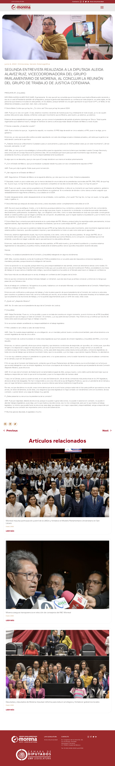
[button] (5, 424)
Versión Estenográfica (40, 64)
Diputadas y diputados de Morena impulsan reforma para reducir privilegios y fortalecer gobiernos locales (52, 702)
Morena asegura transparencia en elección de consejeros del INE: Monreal (38, 612)
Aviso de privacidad (97, 1)
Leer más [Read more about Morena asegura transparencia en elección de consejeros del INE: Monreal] (10, 620)
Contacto (75, 1)
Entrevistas (23, 64)
